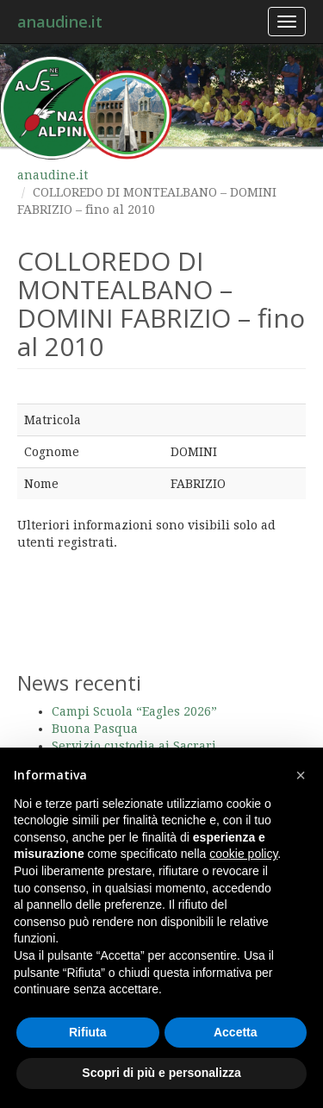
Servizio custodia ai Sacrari (134, 746)
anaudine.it (59, 21)
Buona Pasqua (95, 729)
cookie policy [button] (243, 854)
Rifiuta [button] (88, 1032)
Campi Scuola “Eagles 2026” (134, 711)
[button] (300, 775)
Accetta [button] (236, 1032)
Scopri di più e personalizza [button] (161, 1073)
